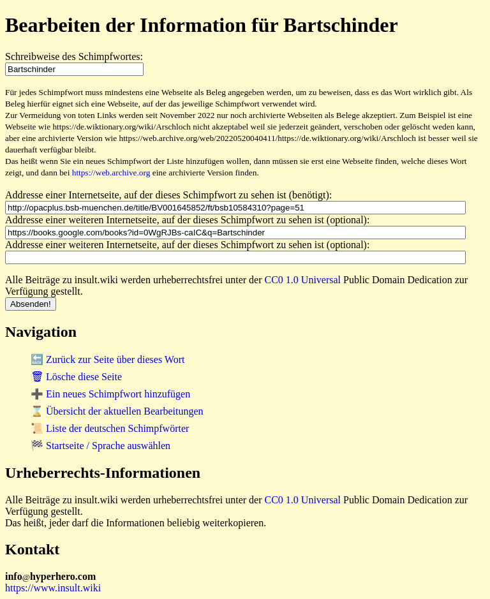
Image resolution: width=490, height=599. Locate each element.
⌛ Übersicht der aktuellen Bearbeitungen (117, 411)
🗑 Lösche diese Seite (76, 376)
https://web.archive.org (111, 172)
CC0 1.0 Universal (303, 279)
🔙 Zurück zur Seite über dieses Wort (107, 359)
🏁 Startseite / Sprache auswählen (100, 445)
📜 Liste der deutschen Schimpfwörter (110, 428)
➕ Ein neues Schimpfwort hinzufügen (110, 393)
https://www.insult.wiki (53, 587)
